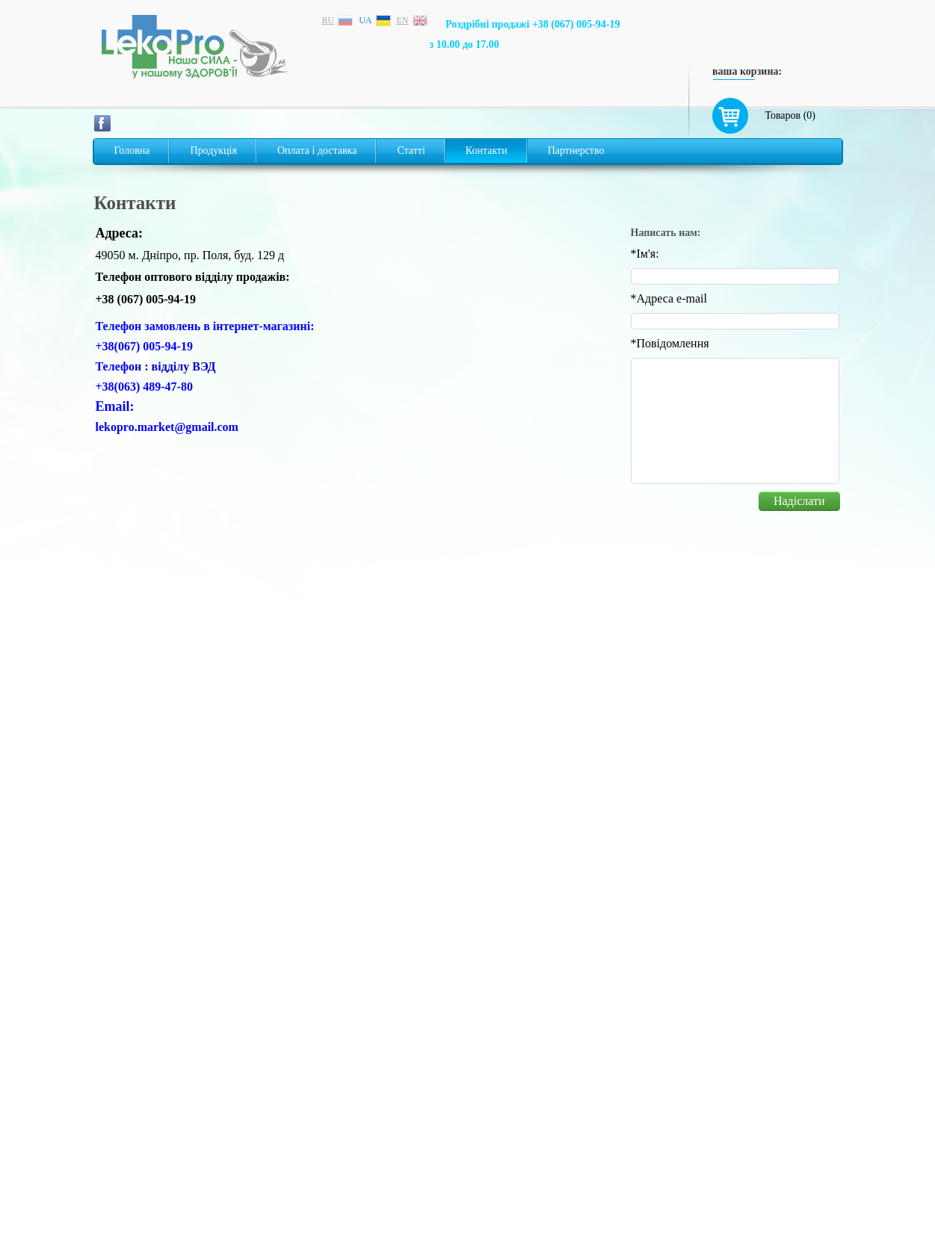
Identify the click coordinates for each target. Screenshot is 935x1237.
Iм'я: (645, 253)
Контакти (486, 150)
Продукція (213, 150)
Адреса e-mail (669, 298)
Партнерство (576, 150)
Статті (411, 150)
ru (328, 20)
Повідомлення (670, 343)
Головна (132, 150)
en (403, 20)
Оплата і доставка (317, 150)
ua (365, 20)
